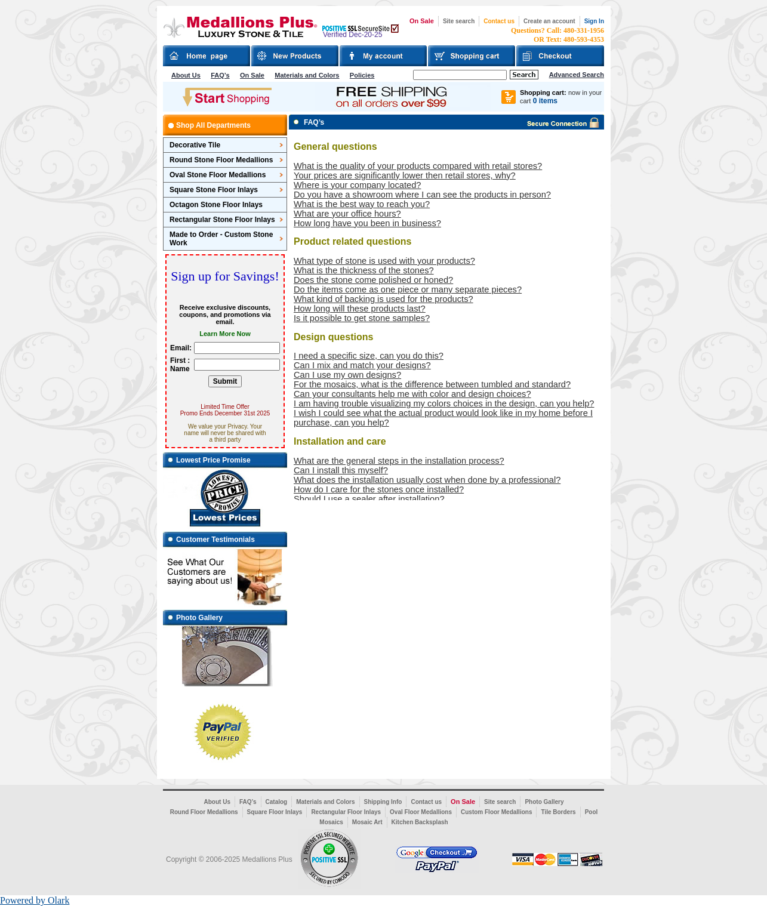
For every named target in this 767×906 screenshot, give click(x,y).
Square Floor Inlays (275, 812)
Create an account (549, 21)
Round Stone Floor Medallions (221, 160)
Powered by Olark (34, 900)
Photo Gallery (544, 802)
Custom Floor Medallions (496, 812)
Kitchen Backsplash (420, 822)
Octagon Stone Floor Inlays (216, 205)
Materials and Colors (307, 75)
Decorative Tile (195, 145)
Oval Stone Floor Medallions (218, 175)
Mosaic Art (367, 822)
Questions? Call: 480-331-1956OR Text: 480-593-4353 (557, 35)
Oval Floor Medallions (421, 812)
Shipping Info (383, 802)
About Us (186, 75)
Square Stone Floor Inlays (214, 190)
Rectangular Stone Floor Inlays (222, 219)
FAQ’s (220, 75)
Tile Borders (558, 812)
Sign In (594, 21)
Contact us (499, 21)
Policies (362, 75)
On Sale (421, 20)
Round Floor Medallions (204, 812)
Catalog (277, 802)
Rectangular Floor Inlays (346, 812)
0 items (545, 101)
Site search (459, 21)
